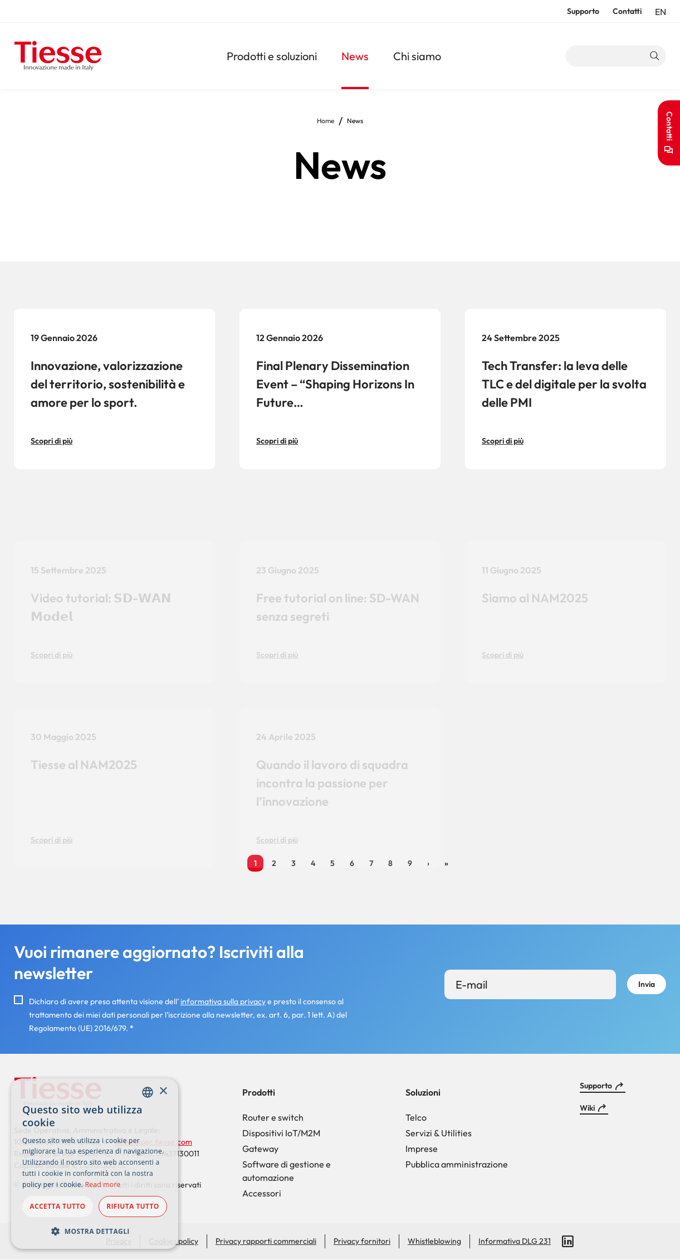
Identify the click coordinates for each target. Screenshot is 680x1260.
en (660, 11)
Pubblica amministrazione (456, 1164)
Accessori (261, 1193)
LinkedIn (568, 1241)
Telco (416, 1117)
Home (325, 120)
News (355, 56)
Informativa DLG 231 (514, 1241)
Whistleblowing (434, 1241)
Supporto (583, 11)
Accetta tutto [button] (57, 1206)
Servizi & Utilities (438, 1133)
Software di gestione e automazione (286, 1171)
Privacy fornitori (362, 1241)
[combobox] (147, 1092)
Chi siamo (417, 56)
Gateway (260, 1148)
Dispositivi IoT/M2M (281, 1133)
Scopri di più (51, 441)
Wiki (587, 1108)
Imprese (421, 1148)
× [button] (163, 1091)
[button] (94, 1231)
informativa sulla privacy (223, 1001)
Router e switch (273, 1117)
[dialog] (94, 1163)
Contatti (627, 11)
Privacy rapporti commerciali (266, 1241)
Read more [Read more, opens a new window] (103, 1184)
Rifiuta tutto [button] (132, 1206)
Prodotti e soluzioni (272, 56)
